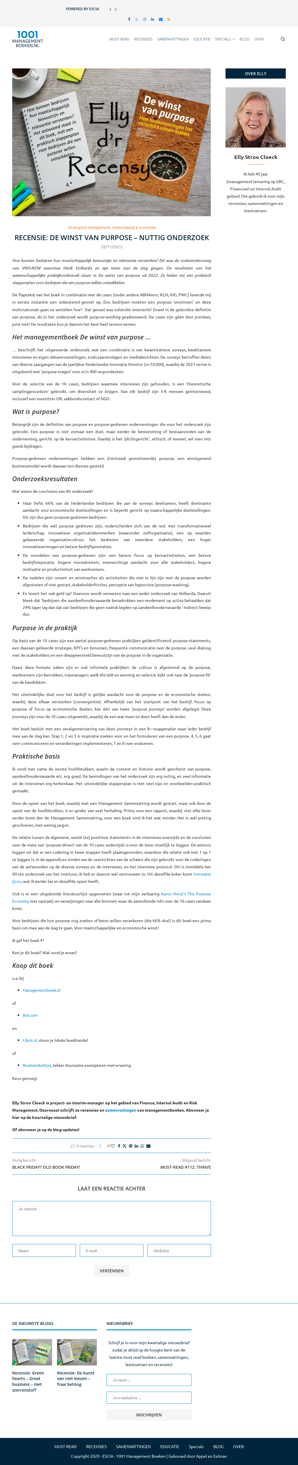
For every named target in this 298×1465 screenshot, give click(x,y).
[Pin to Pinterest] (130, 1145)
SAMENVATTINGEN (173, 39)
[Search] (283, 39)
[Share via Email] (148, 1145)
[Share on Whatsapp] (142, 1145)
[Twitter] (137, 19)
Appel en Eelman (211, 1456)
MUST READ (119, 39)
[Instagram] (144, 19)
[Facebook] (129, 19)
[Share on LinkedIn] (136, 1145)
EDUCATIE (202, 39)
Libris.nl (30, 1040)
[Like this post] (113, 1145)
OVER (259, 39)
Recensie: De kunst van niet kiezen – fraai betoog (76, 1378)
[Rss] (168, 19)
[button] (110, 9)
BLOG (244, 39)
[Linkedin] (152, 19)
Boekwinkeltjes (37, 1065)
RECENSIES (143, 39)
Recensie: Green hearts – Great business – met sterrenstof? (28, 1381)
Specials (223, 39)
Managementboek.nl (42, 990)
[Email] (161, 19)
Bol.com (30, 1015)
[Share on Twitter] (125, 1145)
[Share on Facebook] (119, 1145)
